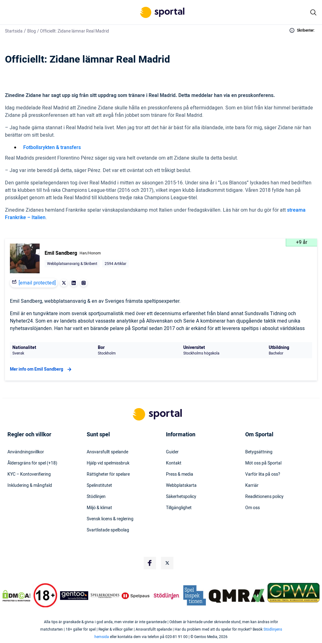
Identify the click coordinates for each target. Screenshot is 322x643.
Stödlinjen (96, 497)
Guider (172, 452)
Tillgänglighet (179, 508)
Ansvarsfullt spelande (107, 452)
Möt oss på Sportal (263, 463)
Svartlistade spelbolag (108, 530)
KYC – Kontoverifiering (29, 474)
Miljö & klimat (99, 508)
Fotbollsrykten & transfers (52, 147)
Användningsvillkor (25, 452)
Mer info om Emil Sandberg (41, 369)
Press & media (179, 474)
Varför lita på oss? (262, 474)
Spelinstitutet (99, 485)
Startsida (14, 31)
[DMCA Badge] (16, 595)
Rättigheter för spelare (108, 474)
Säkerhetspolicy (181, 497)
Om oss (252, 508)
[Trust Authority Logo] (74, 595)
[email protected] (37, 283)
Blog (31, 31)
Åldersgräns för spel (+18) (32, 463)
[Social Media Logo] (150, 563)
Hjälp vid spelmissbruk (108, 463)
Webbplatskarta (181, 485)
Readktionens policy (264, 497)
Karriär (252, 485)
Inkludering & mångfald (29, 485)
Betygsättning (258, 452)
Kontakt (173, 463)
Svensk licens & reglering (110, 519)
